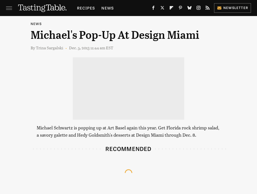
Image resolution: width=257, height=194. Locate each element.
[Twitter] (162, 9)
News (107, 8)
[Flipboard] (171, 9)
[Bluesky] (189, 9)
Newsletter (232, 7)
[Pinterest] (180, 9)
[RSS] (207, 9)
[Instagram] (198, 9)
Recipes (86, 8)
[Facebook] (153, 9)
